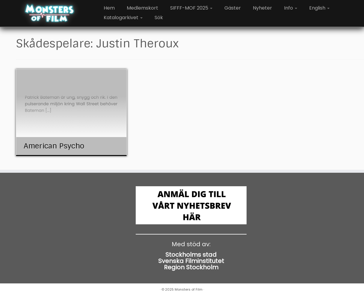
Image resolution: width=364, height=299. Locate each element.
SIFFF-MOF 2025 (191, 7)
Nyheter (262, 7)
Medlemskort (142, 7)
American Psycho (54, 146)
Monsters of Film (189, 289)
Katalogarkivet (123, 17)
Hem (109, 7)
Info (290, 7)
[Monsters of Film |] (49, 13)
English (319, 7)
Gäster (232, 7)
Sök (159, 17)
